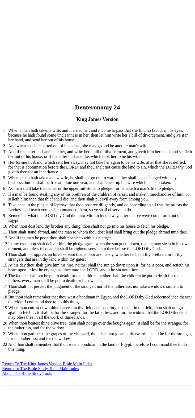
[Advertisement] (98, 39)
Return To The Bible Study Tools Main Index (40, 368)
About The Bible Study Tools (27, 373)
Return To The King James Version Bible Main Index (47, 364)
